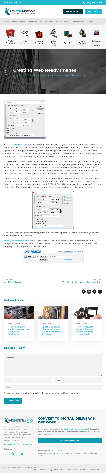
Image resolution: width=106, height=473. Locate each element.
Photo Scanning (62, 75)
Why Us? (43, 22)
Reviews (58, 22)
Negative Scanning (43, 75)
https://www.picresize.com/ (17, 240)
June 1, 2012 (22, 75)
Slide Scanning (78, 75)
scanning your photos (19, 144)
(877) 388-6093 (92, 2)
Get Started (32, 22)
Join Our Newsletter (59, 450)
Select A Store (11, 2)
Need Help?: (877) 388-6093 (18, 444)
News (56, 470)
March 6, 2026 (81, 324)
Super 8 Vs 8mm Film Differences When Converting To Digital (51, 330)
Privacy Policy (95, 470)
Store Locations (78, 22)
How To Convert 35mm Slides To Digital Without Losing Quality (84, 330)
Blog (62, 470)
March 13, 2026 (48, 324)
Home (6, 22)
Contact (89, 22)
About (66, 22)
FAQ (51, 22)
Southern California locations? (76, 429)
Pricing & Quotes (73, 11)
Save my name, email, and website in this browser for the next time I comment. (43, 393)
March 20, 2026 (14, 324)
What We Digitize (18, 22)
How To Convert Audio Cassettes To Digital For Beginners (18, 330)
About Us (43, 470)
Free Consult (93, 11)
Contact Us (83, 470)
